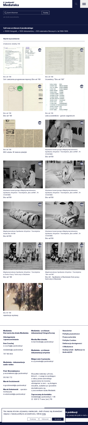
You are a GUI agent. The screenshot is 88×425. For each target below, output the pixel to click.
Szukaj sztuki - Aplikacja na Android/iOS (73, 352)
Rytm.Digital (80, 419)
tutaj (44, 414)
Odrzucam (45, 419)
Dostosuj (33, 419)
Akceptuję (58, 419)
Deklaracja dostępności (72, 344)
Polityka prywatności (71, 334)
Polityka (69, 341)
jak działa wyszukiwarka (11, 17)
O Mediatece (68, 347)
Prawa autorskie (69, 338)
